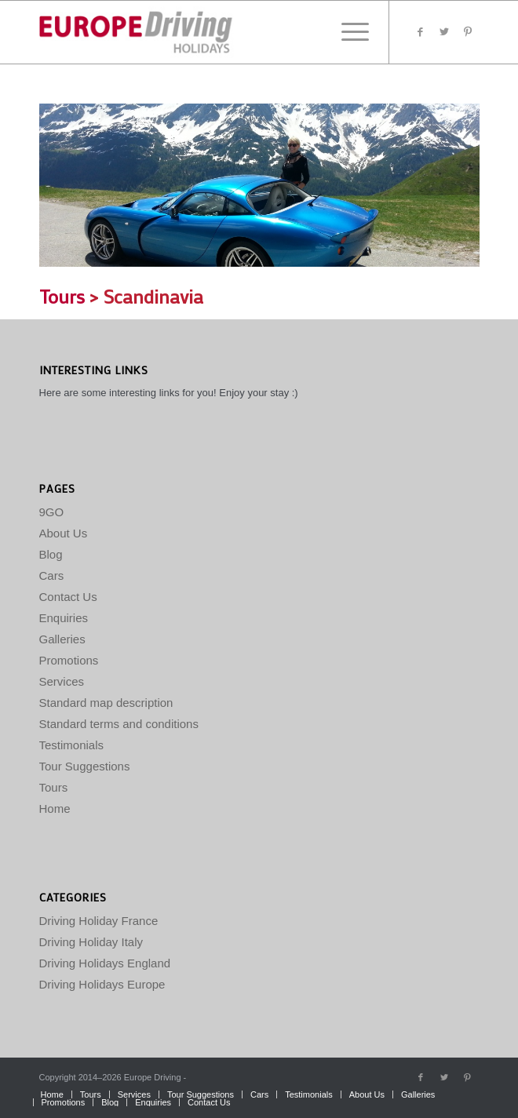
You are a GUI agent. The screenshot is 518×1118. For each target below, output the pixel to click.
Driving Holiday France (99, 920)
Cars (51, 575)
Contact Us (68, 596)
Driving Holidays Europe (102, 984)
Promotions (69, 660)
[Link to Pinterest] (468, 32)
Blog (51, 554)
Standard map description (106, 702)
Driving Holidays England (105, 963)
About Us (63, 533)
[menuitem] (52, 1094)
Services (62, 681)
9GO (51, 512)
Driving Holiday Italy (91, 942)
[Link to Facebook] (420, 32)
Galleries (62, 639)
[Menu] (347, 32)
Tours (62, 296)
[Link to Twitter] (444, 32)
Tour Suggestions (84, 766)
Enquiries (64, 618)
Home (55, 808)
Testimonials (71, 745)
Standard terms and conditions (119, 723)
